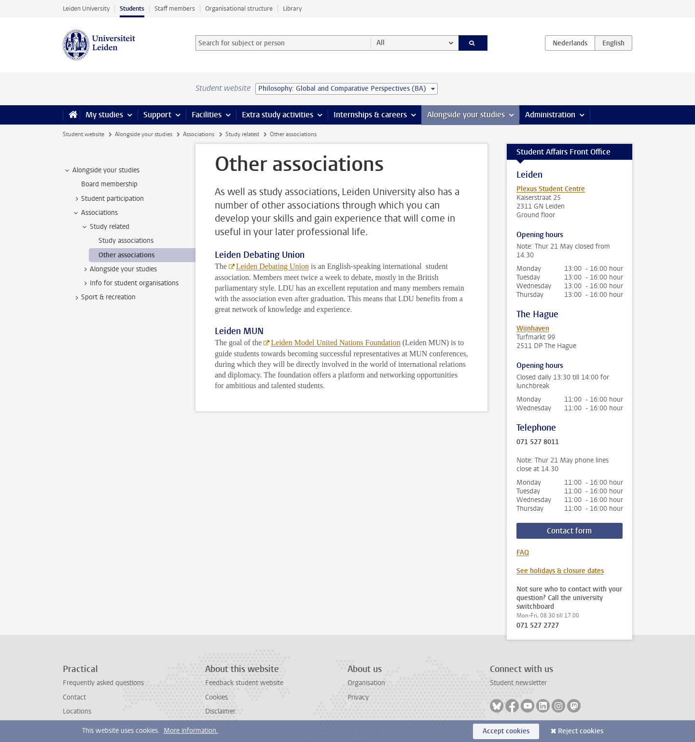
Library (292, 8)
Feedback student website (244, 682)
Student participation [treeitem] (108, 199)
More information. (191, 730)
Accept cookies (506, 731)
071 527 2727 (537, 625)
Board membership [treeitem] (109, 184)
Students (132, 8)
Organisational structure (239, 8)
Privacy (358, 697)
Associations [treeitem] (95, 213)
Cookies (216, 697)
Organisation (366, 682)
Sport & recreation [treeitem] (104, 297)
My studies (104, 115)
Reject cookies (580, 731)
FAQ (522, 552)
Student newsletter (518, 682)
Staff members (174, 8)
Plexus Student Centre (550, 189)
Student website (83, 134)
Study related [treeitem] (105, 227)
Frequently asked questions (103, 682)
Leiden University (86, 8)
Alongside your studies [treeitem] (101, 170)
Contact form (569, 531)
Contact (74, 697)
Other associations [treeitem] (126, 255)
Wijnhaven (532, 328)
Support (157, 115)
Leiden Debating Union (272, 266)
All (380, 42)
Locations (77, 711)
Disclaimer (220, 711)
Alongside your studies (466, 115)
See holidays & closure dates (560, 570)
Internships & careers (370, 115)
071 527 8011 (537, 442)
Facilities (207, 115)
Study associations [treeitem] (125, 240)
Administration (550, 115)
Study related (242, 134)
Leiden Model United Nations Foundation (335, 342)
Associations (198, 134)
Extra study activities (277, 115)
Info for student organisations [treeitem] (130, 283)
